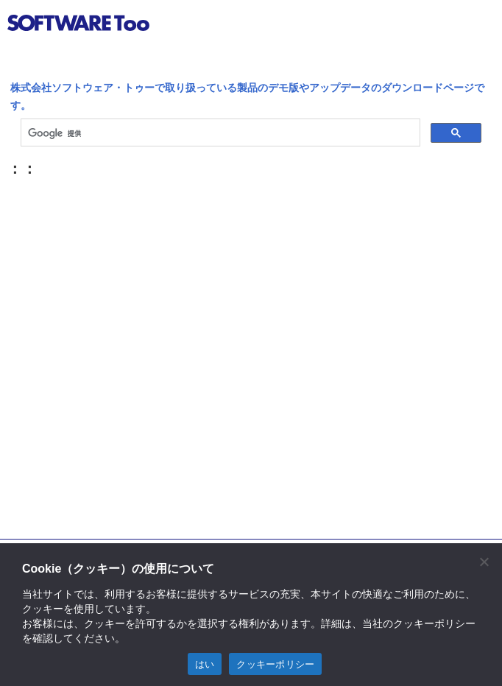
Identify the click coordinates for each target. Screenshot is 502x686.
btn (477, 25)
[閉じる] (483, 561)
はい (205, 664)
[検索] (219, 133)
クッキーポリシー (275, 664)
